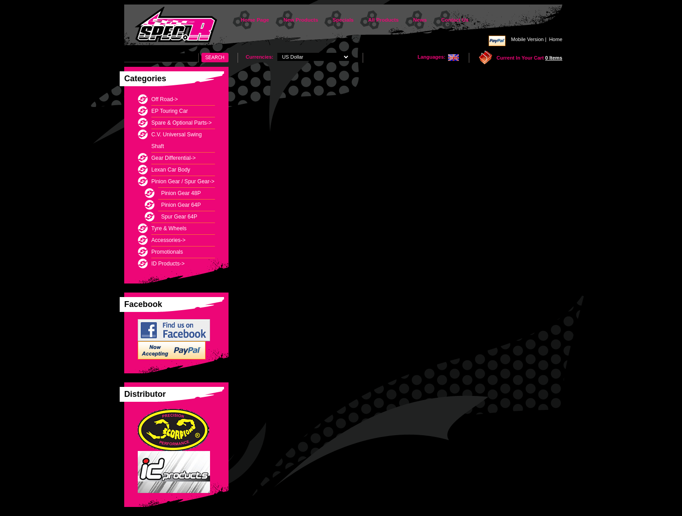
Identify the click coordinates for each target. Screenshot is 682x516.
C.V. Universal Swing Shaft (176, 140)
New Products (301, 20)
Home (555, 39)
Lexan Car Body (170, 170)
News (420, 20)
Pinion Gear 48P (179, 193)
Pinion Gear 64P (179, 205)
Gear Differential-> (173, 158)
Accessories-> (168, 240)
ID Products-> (168, 263)
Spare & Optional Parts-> (181, 123)
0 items (553, 57)
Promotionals (167, 252)
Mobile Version (527, 39)
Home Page (255, 20)
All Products (383, 20)
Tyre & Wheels (169, 228)
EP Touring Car (169, 111)
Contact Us (455, 20)
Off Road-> (164, 99)
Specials (343, 20)
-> (183, 181)
